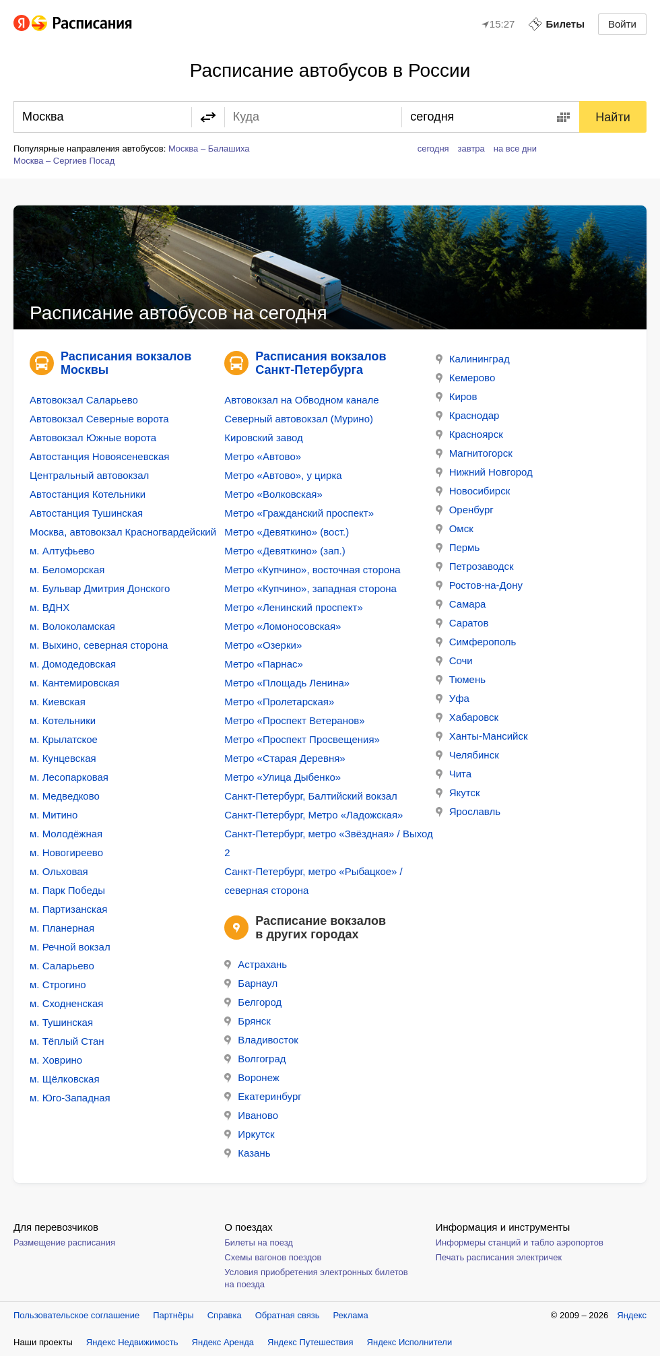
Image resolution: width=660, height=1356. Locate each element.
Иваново (251, 1115)
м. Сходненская (66, 1003)
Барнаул (250, 983)
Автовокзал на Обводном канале (301, 400)
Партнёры (173, 1315)
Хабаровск (467, 717)
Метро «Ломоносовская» (282, 626)
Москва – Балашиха (209, 148)
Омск (454, 528)
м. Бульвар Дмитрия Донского (100, 588)
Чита (453, 773)
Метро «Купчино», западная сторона (310, 588)
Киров (456, 396)
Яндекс (632, 1315)
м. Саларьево (62, 965)
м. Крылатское (64, 739)
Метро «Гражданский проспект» (299, 513)
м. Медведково (65, 796)
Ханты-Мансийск (482, 736)
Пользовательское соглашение (76, 1315)
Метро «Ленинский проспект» (293, 607)
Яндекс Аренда (223, 1342)
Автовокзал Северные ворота (99, 418)
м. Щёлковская (65, 1079)
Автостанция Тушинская (86, 513)
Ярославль (468, 811)
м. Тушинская (61, 1022)
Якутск (458, 792)
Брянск (247, 1021)
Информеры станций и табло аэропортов (519, 1242)
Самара (461, 604)
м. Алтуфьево (62, 550)
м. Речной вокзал (70, 947)
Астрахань (255, 964)
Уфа (452, 698)
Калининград (473, 358)
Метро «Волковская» (273, 494)
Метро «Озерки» (263, 645)
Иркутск (249, 1134)
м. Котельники (63, 720)
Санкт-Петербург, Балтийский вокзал (310, 796)
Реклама (350, 1315)
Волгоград (255, 1058)
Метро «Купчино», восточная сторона (312, 569)
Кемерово (466, 377)
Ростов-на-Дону (479, 585)
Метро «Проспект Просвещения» (302, 739)
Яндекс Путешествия (310, 1342)
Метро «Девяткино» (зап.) (284, 550)
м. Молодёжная (66, 833)
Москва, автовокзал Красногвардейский (123, 532)
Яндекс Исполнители (410, 1342)
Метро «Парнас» (263, 664)
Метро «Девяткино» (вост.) (286, 532)
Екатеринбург (262, 1096)
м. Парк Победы (67, 890)
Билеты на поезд (258, 1242)
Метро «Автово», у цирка (282, 475)
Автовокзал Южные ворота (93, 437)
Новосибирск (473, 490)
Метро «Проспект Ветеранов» (294, 720)
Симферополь (476, 641)
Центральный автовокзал (89, 475)
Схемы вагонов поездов (272, 1257)
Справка (224, 1315)
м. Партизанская (68, 909)
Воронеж (251, 1077)
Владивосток (261, 1039)
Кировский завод (263, 437)
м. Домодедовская (73, 664)
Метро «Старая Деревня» (284, 758)
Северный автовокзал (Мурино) (298, 418)
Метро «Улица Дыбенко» (282, 777)
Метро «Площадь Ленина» (287, 682)
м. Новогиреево (66, 852)
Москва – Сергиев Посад (63, 161)
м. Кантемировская (74, 682)
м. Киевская (58, 701)
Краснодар (468, 415)
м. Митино (53, 814)
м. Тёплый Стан (67, 1041)
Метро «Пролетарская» (279, 701)
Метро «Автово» (262, 456)
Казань (247, 1153)
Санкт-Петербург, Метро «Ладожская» (313, 814)
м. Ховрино (56, 1060)
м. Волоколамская (72, 626)
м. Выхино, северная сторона (99, 645)
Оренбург (465, 509)
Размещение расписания (64, 1242)
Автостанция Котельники (87, 494)
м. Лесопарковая (69, 777)
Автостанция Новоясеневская (99, 456)
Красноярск (469, 434)
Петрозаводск (475, 566)
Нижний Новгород (484, 472)
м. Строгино (58, 984)
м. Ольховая (59, 871)
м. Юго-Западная (70, 1097)
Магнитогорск (474, 453)
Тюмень (461, 679)
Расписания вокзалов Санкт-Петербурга (320, 363)
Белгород (253, 1002)
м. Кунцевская (63, 758)
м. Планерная (62, 928)
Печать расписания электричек (499, 1257)
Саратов (462, 622)
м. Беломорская (67, 569)
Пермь (458, 547)
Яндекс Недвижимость (132, 1342)
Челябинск (467, 755)
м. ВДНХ (49, 607)
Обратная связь (287, 1315)
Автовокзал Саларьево (84, 400)
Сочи (454, 660)
